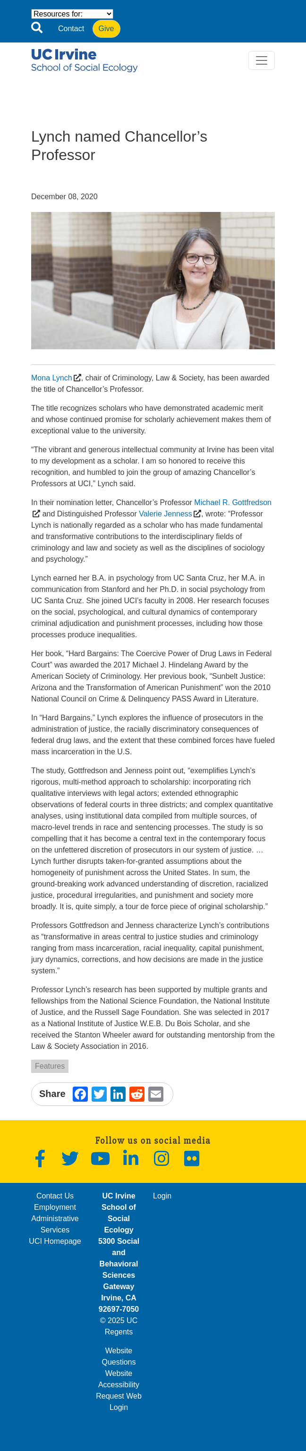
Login (162, 1196)
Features (50, 1066)
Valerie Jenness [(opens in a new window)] (165, 514)
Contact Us (55, 1196)
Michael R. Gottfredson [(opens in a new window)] (233, 502)
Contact (71, 29)
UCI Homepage (55, 1241)
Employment (55, 1207)
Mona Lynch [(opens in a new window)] (51, 378)
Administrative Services (54, 1224)
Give (106, 29)
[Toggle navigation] (261, 60)
